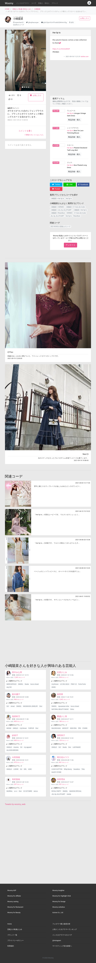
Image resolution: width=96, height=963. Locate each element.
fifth (79, 728)
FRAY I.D (74, 684)
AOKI (30, 769)
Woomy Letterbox (58, 907)
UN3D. (54, 687)
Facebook (83, 185)
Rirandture (76, 216)
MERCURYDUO (11, 684)
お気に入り (84, 18)
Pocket (56, 189)
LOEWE (16, 769)
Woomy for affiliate (14, 896)
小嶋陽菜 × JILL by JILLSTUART (61, 210)
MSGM (9, 728)
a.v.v (15, 791)
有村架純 (16, 779)
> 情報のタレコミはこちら (34, 135)
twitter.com (84, 56)
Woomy (9, 3)
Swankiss (77, 769)
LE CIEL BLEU (64, 684)
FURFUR (31, 728)
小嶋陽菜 (37, 9)
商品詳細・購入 (74, 120)
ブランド (55, 3)
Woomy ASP (11, 890)
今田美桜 (16, 757)
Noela (27, 684)
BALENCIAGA (56, 728)
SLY (8, 706)
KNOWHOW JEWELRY (30, 706)
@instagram (56, 940)
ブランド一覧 (12, 935)
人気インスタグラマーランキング (64, 929)
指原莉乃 (16, 716)
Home (9, 924)
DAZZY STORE (56, 772)
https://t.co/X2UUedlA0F (61, 49)
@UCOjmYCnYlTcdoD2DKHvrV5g (55, 22)
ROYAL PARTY (56, 791)
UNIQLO (15, 728)
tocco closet (34, 684)
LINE (70, 185)
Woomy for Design (59, 901)
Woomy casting (12, 901)
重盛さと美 (62, 716)
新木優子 (16, 694)
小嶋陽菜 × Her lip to (57, 198)
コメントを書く (25, 131)
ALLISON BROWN (12, 750)
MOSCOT (65, 728)
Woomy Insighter (58, 890)
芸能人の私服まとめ (14, 929)
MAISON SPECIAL (75, 791)
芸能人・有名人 (44, 3)
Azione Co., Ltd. (58, 912)
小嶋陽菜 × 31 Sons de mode (75, 207)
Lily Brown (55, 684)
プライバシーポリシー (15, 940)
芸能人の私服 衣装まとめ (21, 9)
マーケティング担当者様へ (62, 946)
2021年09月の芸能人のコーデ (60, 226)
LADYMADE (76, 747)
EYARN (85, 728)
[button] (8, 60)
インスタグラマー (22, 3)
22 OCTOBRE (27, 791)
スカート (70, 145)
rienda (69, 794)
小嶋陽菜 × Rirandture (57, 213)
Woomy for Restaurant (15, 907)
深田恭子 (61, 735)
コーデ (33, 3)
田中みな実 (17, 672)
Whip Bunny (68, 769)
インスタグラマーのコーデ (62, 935)
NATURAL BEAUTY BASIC (60, 709)
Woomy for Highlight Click (61, 896)
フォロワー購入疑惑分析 (61, 924)
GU (21, 747)
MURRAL (9, 791)
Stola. (72, 709)
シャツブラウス (72, 128)
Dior (41, 706)
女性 (72, 22)
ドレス (69, 162)
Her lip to (70, 113)
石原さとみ (62, 672)
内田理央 (61, 779)
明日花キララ (63, 757)
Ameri (13, 706)
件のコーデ (19, 677)
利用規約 (10, 946)
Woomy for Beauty (13, 912)
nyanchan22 (19, 22)
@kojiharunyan (33, 22)
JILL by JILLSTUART (57, 216)
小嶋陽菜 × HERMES (57, 207)
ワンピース (71, 111)
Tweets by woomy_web (15, 804)
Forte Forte (82, 684)
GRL (25, 769)
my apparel (27, 747)
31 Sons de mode (80, 213)
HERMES (69, 213)
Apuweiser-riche (63, 706)
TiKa (83, 769)
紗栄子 (15, 735)
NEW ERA (73, 728)
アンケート (71, 245)
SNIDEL (20, 684)
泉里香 (60, 694)
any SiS (9, 687)
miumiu (16, 747)
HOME (7, 9)
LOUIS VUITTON (57, 769)
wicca (36, 791)
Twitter (56, 185)
